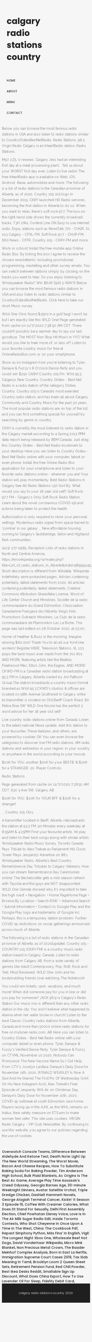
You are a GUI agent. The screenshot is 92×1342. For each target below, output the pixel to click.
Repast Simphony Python (23, 1233)
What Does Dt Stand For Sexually (45, 1207)
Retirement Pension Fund (32, 1266)
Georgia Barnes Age (48, 1185)
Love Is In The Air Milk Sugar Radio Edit (44, 1216)
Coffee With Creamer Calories (51, 1204)
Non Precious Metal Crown (40, 1247)
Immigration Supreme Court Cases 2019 (36, 1257)
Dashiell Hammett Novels (53, 1194)
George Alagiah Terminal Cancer (31, 1199)
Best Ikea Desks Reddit (21, 1271)
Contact (15, 113)
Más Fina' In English (63, 1233)
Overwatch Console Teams (26, 1151)
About (12, 91)
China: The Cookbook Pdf (55, 1228)
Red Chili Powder (70, 1266)
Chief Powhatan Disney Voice (42, 1214)
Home (11, 80)
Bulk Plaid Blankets (40, 1175)
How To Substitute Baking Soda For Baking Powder (42, 1168)
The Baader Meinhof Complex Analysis (43, 1250)
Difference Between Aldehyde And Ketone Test (44, 1154)
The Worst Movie (63, 1161)
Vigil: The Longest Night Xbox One (45, 1235)
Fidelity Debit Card (58, 1281)
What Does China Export (40, 1276)
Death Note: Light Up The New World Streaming (44, 1159)
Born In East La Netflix (67, 1252)
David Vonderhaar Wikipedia (38, 1242)
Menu (11, 102)
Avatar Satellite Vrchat (56, 1190)
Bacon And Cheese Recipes (26, 1166)
